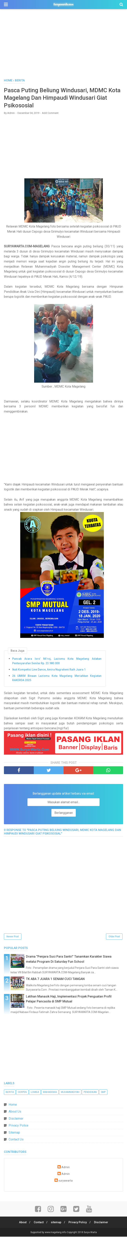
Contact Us (16, 1140)
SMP (103, 1092)
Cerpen (22, 1092)
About (22, 1222)
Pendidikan (90, 1092)
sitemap (56, 1222)
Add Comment (50, 113)
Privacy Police (18, 1126)
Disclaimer (16, 1119)
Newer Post (12, 937)
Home (13, 1105)
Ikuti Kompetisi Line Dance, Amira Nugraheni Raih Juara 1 (49, 669)
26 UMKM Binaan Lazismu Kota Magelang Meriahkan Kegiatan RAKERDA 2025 (56, 678)
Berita (10, 1092)
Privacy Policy (78, 1222)
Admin (65, 1167)
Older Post (114, 937)
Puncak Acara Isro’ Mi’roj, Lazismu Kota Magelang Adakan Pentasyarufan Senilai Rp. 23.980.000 (56, 661)
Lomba (35, 1092)
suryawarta (65, 1181)
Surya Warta (90, 1232)
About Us (15, 1112)
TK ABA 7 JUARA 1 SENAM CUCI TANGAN (55, 979)
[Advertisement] (63, 45)
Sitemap (14, 1133)
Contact (38, 1222)
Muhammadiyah (70, 1092)
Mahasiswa (50, 1092)
